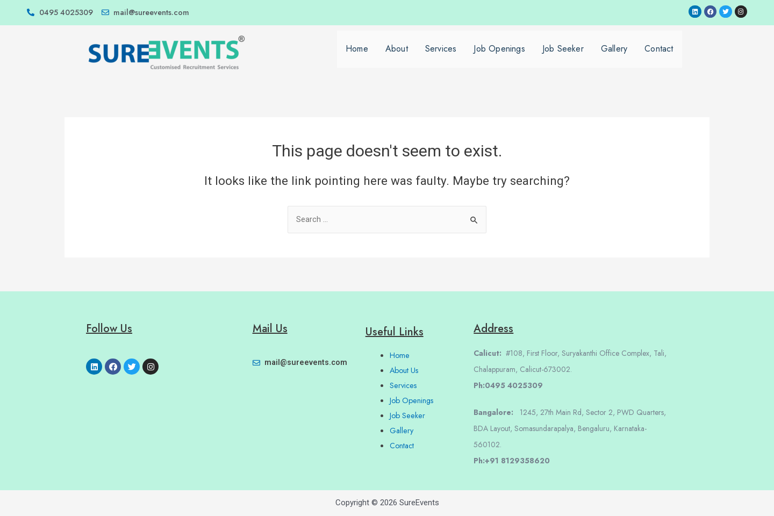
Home (357, 55)
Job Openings (499, 55)
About (396, 55)
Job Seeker (563, 55)
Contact (658, 55)
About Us (405, 370)
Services (441, 55)
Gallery (614, 55)
